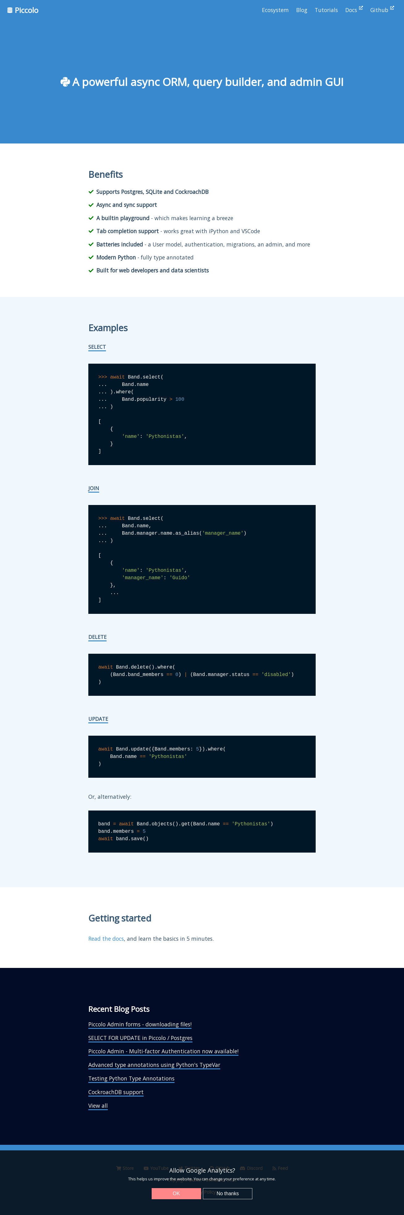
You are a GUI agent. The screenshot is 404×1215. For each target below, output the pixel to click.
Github (382, 10)
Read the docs (106, 938)
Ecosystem (275, 10)
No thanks (228, 1193)
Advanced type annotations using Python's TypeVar (154, 1064)
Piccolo (22, 10)
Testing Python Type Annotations (131, 1078)
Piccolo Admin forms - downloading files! (139, 1024)
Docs (354, 10)
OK (176, 1193)
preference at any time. (254, 1179)
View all (98, 1105)
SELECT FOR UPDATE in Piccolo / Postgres (140, 1038)
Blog (301, 10)
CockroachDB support (116, 1092)
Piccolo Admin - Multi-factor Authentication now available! (163, 1051)
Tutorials (326, 10)
